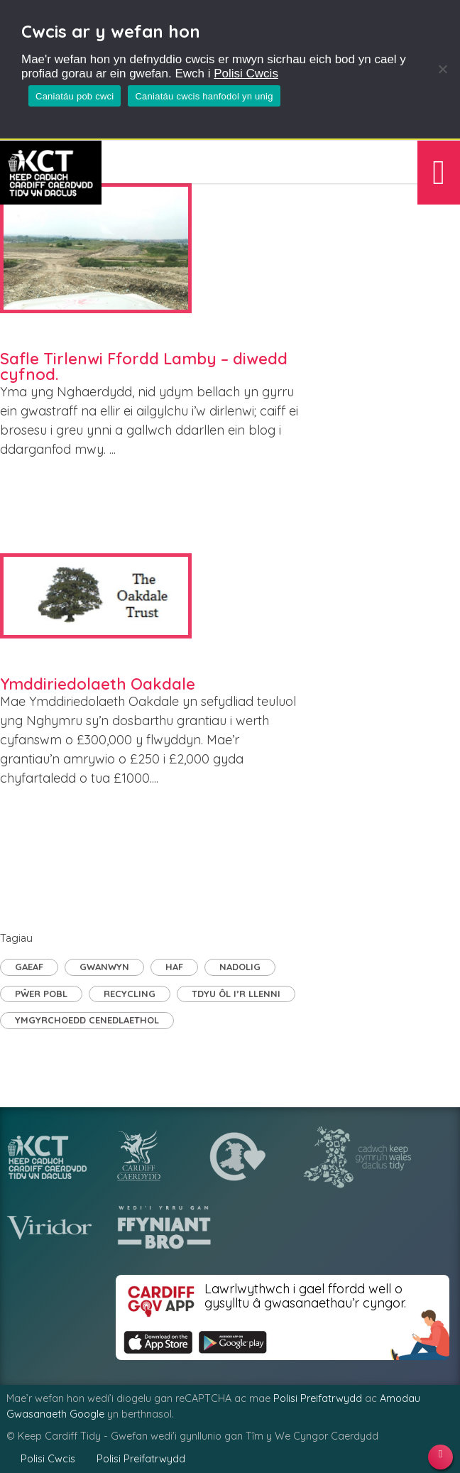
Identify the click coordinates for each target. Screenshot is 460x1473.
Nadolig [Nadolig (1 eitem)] (240, 966)
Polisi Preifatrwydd (317, 1398)
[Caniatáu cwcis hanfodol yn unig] (442, 69)
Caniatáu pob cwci (74, 96)
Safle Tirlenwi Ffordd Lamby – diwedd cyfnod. (144, 366)
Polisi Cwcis (246, 73)
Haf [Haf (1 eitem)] (174, 966)
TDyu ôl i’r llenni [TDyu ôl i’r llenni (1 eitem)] (236, 993)
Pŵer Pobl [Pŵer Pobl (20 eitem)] (41, 993)
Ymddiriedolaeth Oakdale (97, 684)
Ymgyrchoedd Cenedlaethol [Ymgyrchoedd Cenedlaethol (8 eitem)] (87, 1020)
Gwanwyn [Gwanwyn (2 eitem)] (104, 966)
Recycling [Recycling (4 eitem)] (129, 993)
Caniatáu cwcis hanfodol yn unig (204, 96)
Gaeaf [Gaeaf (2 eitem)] (29, 966)
